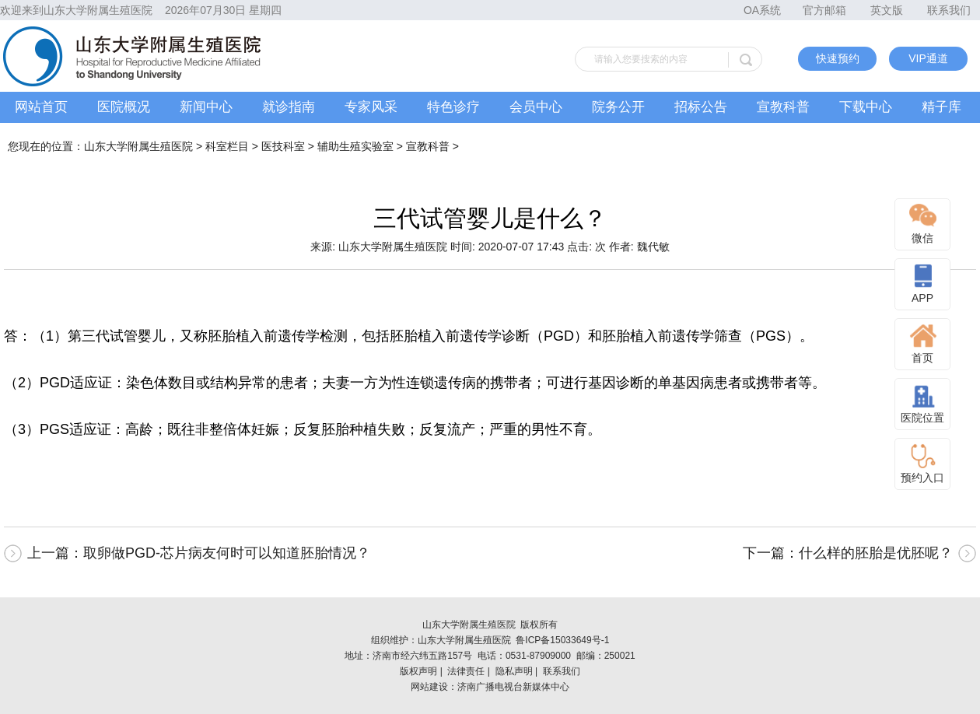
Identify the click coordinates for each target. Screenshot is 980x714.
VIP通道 (928, 58)
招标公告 (700, 107)
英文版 (886, 10)
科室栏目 (227, 146)
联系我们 (949, 10)
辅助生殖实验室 (355, 146)
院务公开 (618, 107)
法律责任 (466, 671)
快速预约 (837, 58)
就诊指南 (288, 107)
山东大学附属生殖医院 (138, 146)
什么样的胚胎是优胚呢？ (876, 553)
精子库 (941, 107)
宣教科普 (783, 107)
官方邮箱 (824, 10)
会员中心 (535, 107)
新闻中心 (206, 107)
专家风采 (371, 107)
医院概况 (123, 107)
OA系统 (762, 10)
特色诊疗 (453, 107)
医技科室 (283, 146)
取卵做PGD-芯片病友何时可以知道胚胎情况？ (226, 553)
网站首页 (41, 107)
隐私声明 (514, 671)
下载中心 (865, 107)
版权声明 (418, 671)
